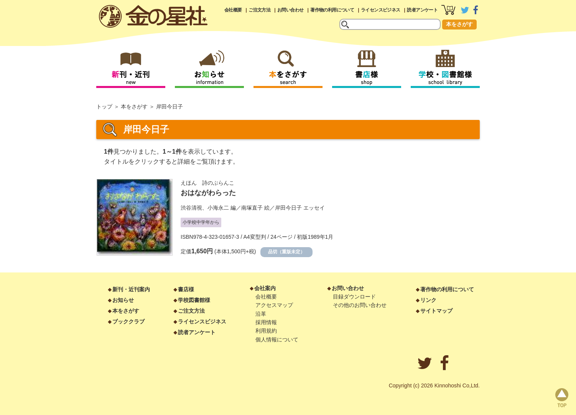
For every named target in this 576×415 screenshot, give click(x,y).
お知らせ (123, 300)
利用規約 (266, 331)
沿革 (260, 314)
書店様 (186, 289)
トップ (104, 106)
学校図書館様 (194, 300)
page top (561, 397)
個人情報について (276, 339)
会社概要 (233, 10)
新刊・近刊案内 (131, 289)
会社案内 (265, 288)
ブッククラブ (128, 321)
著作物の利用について (332, 10)
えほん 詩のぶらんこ (207, 183)
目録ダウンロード (354, 297)
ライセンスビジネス (380, 10)
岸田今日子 (288, 208)
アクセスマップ (274, 305)
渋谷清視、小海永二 (205, 208)
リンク (428, 300)
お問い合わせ (290, 10)
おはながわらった (208, 193)
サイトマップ (436, 311)
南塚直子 (252, 208)
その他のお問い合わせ (360, 305)
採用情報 (266, 322)
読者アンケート (422, 10)
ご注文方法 (259, 10)
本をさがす (459, 24)
